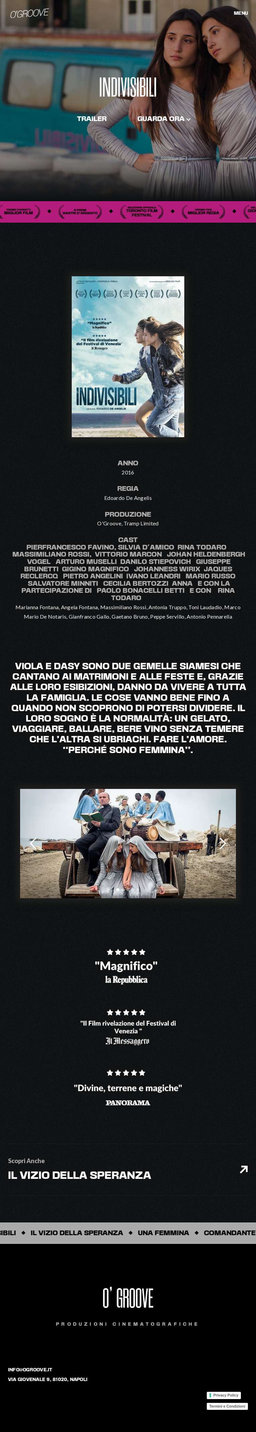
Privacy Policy (226, 1395)
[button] (164, 119)
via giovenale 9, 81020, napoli (47, 1380)
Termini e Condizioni (227, 1406)
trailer (92, 119)
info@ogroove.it (30, 1370)
